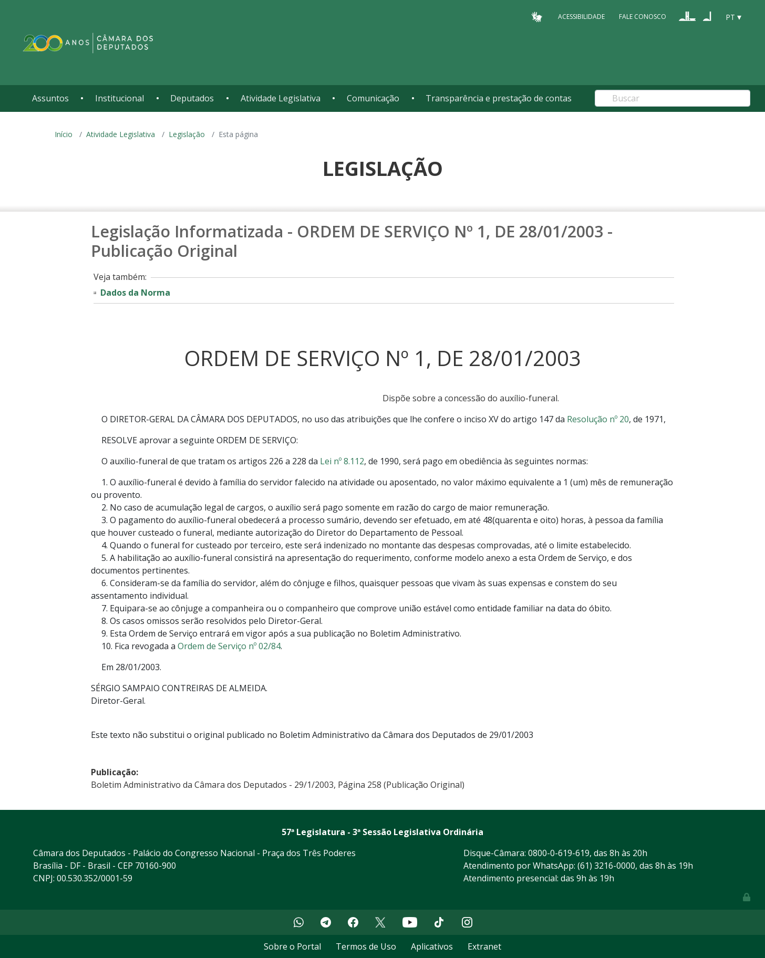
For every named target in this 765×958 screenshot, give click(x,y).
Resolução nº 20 (598, 419)
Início (64, 134)
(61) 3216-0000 (606, 865)
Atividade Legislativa (281, 98)
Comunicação (373, 98)
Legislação (187, 134)
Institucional (119, 98)
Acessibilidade (581, 16)
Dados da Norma (135, 292)
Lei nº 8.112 (342, 461)
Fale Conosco (642, 16)
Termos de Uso (366, 946)
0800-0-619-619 (559, 853)
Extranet (484, 946)
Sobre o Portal (292, 946)
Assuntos (50, 98)
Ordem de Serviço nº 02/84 (229, 646)
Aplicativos (432, 946)
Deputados (192, 98)
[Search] (672, 98)
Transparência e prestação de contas (499, 98)
